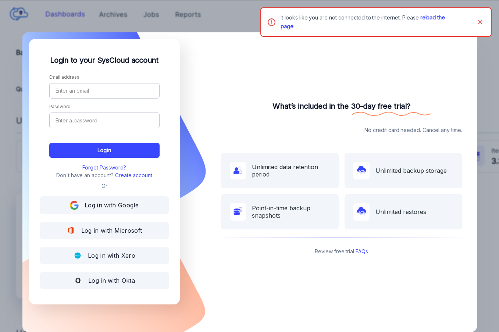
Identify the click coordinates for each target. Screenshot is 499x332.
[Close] (480, 22)
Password (60, 106)
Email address (64, 77)
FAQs (362, 251)
